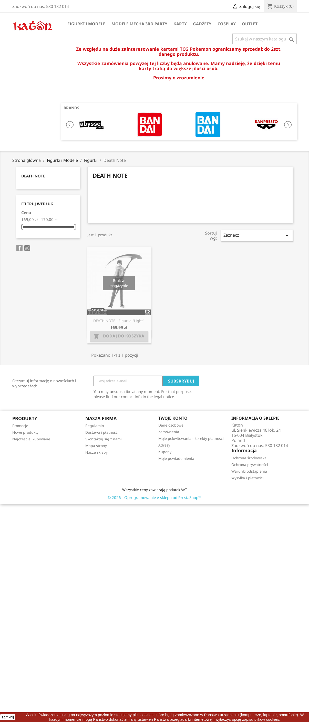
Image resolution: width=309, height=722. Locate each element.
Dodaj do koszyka (118, 336)
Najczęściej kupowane (31, 439)
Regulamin (94, 425)
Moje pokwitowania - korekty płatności (191, 438)
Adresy (164, 445)
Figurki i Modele (86, 24)
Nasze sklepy (96, 452)
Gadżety (202, 24)
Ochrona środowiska (248, 457)
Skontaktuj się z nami (103, 439)
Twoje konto (173, 418)
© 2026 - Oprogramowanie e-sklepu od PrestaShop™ (154, 497)
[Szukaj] (264, 39)
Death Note (33, 175)
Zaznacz (256, 235)
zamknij (8, 717)
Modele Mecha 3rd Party (139, 24)
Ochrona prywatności (249, 464)
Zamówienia (168, 431)
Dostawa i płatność (101, 432)
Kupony (164, 451)
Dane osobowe (170, 425)
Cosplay (227, 24)
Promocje (20, 425)
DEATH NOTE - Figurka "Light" (118, 320)
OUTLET (250, 24)
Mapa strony (96, 445)
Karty (180, 24)
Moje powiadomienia (176, 458)
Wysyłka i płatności (247, 477)
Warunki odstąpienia (249, 471)
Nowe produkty (25, 432)
